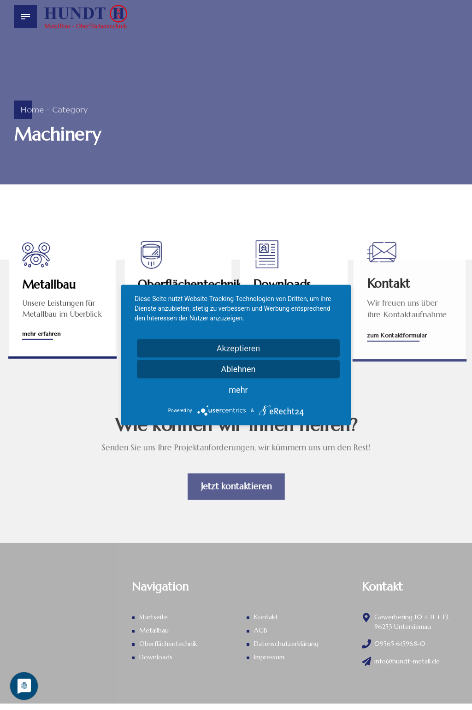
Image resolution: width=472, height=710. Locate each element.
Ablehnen (238, 369)
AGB (260, 630)
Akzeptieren (238, 348)
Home (32, 109)
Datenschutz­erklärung (286, 643)
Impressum (269, 657)
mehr (238, 390)
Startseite (153, 617)
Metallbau (154, 630)
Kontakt (266, 617)
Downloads (155, 657)
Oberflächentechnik (168, 643)
